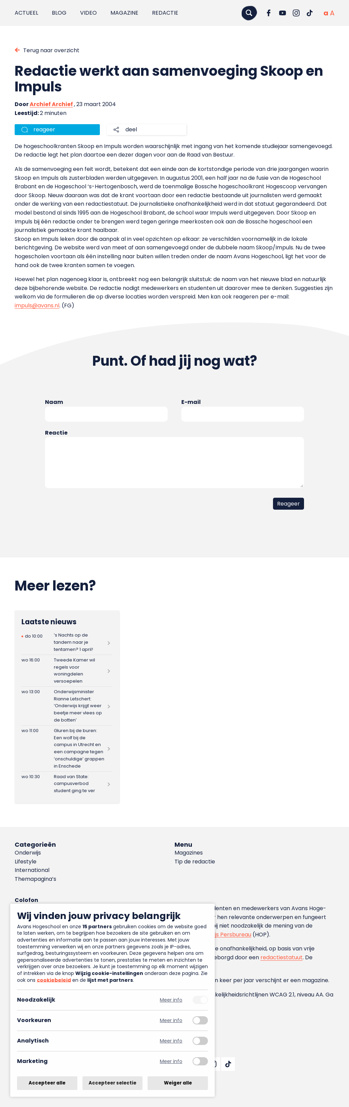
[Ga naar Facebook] (269, 13)
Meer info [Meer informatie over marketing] (171, 1061)
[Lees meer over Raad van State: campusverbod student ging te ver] (66, 784)
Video (88, 13)
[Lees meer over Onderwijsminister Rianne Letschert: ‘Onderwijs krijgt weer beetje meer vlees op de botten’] (66, 706)
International (32, 870)
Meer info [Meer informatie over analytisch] (171, 1041)
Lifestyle (25, 861)
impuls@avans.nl (37, 305)
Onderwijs (28, 853)
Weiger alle (178, 1083)
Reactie (56, 433)
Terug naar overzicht (51, 50)
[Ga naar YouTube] (282, 13)
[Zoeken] (249, 12)
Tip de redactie (194, 861)
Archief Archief (51, 104)
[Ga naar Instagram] (296, 13)
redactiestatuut (281, 957)
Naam (54, 402)
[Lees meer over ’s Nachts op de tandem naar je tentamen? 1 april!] (66, 642)
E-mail (191, 402)
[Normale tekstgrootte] (325, 13)
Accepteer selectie (112, 1083)
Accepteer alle (47, 1083)
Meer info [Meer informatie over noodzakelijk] (171, 1000)
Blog (59, 13)
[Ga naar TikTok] (310, 13)
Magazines (188, 853)
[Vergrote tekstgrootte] (332, 13)
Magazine (124, 13)
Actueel (26, 13)
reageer (44, 129)
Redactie (165, 13)
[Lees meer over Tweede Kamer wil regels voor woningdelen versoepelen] (66, 670)
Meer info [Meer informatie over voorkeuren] (171, 1020)
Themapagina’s (35, 879)
